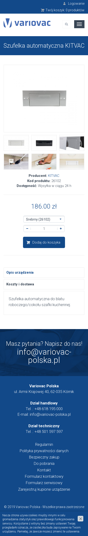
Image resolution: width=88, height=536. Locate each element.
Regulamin (44, 444)
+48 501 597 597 (48, 431)
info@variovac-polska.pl (44, 356)
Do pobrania (44, 463)
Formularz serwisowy (44, 482)
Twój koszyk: (65, 10)
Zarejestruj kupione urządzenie (44, 489)
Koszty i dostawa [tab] (20, 284)
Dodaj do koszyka (46, 242)
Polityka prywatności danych (44, 450)
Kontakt (44, 470)
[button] (44, 219)
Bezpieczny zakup (44, 457)
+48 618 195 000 (48, 408)
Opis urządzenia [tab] (20, 272)
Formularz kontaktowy (44, 476)
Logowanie (76, 3)
